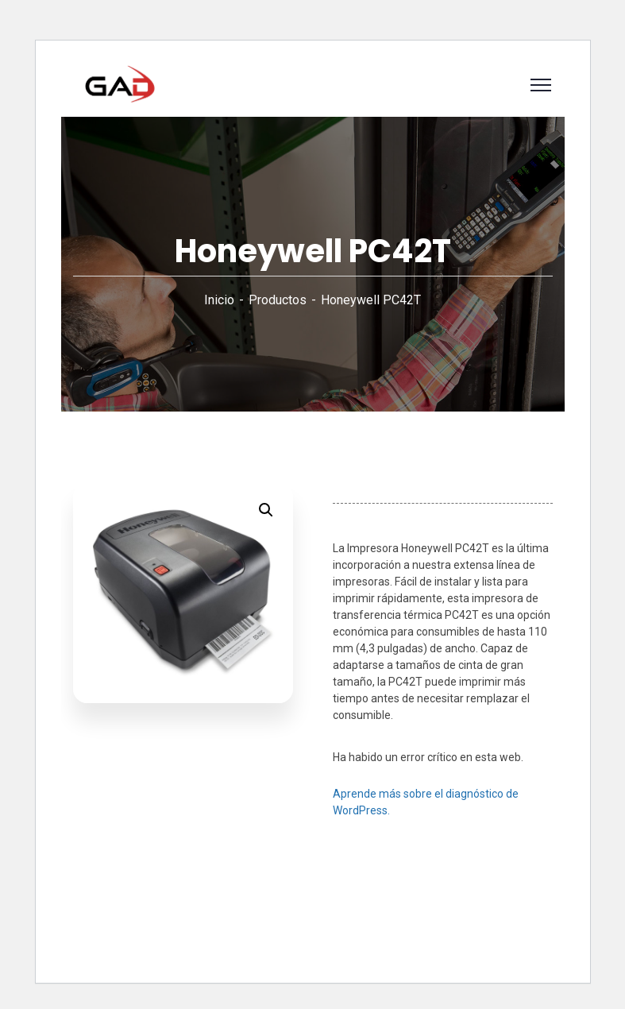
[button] (266, 510)
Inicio (219, 299)
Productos (278, 299)
